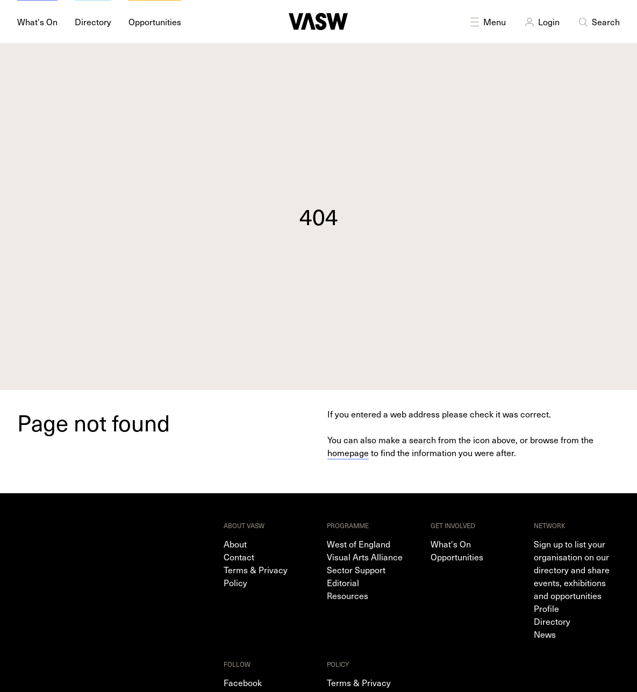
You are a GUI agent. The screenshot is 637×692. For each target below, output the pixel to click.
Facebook (243, 682)
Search (598, 21)
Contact (239, 556)
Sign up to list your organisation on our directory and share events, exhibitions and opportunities (572, 569)
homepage (348, 452)
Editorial (343, 582)
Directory (552, 621)
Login (541, 21)
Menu (487, 21)
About (235, 543)
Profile (546, 608)
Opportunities (457, 556)
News (545, 634)
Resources (347, 595)
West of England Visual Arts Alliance (365, 550)
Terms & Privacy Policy (256, 576)
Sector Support (356, 569)
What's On (451, 543)
